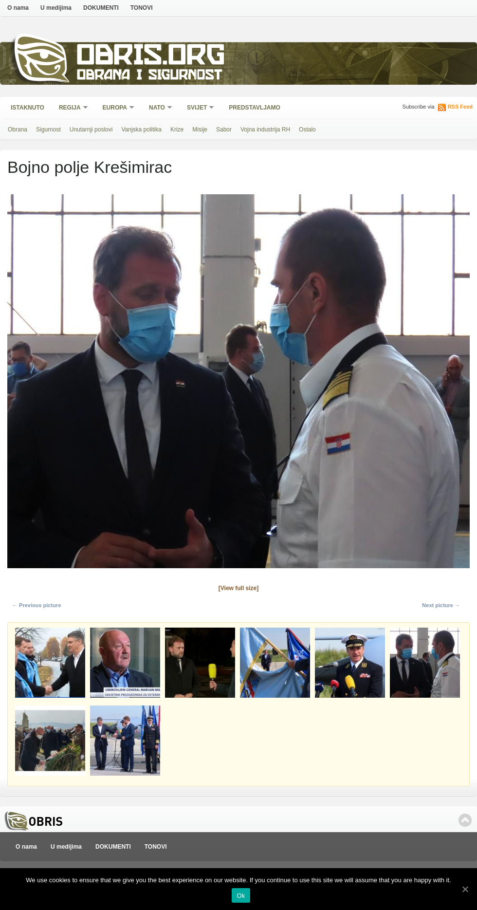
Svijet (197, 108)
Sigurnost (48, 129)
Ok (241, 895)
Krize (176, 129)
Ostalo (307, 129)
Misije (199, 129)
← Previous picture (36, 605)
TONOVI (141, 7)
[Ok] (465, 889)
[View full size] (238, 588)
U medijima (56, 7)
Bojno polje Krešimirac (89, 167)
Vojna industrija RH (265, 129)
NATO (157, 108)
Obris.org (151, 57)
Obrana (17, 129)
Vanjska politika (141, 129)
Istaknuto (27, 107)
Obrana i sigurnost (149, 76)
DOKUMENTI (101, 7)
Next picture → (441, 605)
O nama (18, 7)
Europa (115, 108)
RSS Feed (460, 107)
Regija (70, 108)
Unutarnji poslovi (91, 129)
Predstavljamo (254, 107)
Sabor (224, 129)
